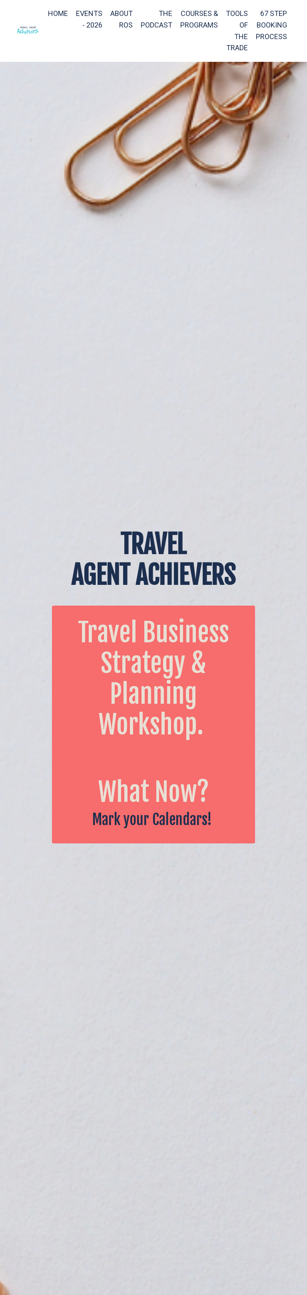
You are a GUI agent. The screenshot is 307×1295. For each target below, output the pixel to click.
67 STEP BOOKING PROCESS (271, 25)
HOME (58, 13)
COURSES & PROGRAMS (199, 19)
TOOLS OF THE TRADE (237, 30)
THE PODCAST (156, 19)
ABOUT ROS (121, 19)
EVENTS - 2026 (89, 19)
